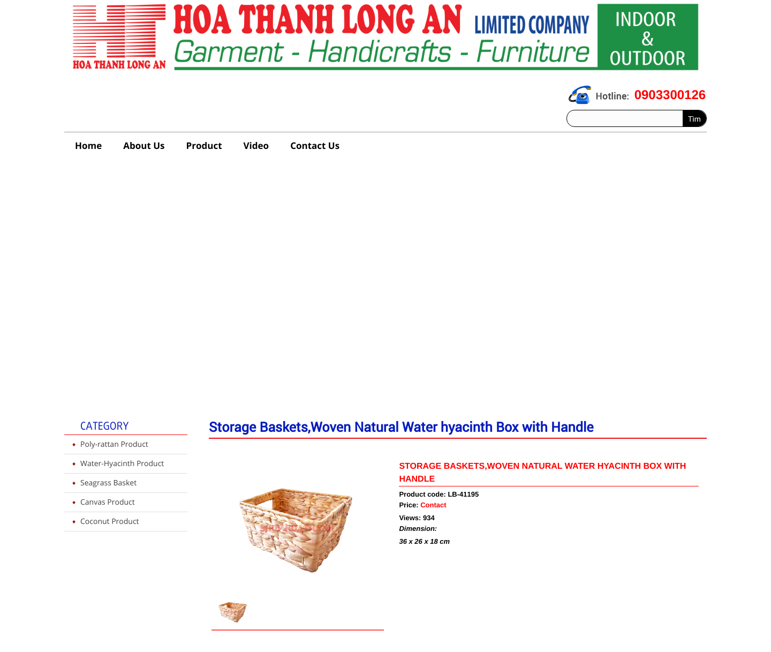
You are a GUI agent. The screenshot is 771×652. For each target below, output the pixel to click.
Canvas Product (107, 502)
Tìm (694, 119)
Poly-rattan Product (114, 444)
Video (256, 145)
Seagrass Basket (108, 483)
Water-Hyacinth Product (122, 464)
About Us (143, 145)
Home (88, 145)
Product (204, 145)
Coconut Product (109, 521)
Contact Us (314, 145)
